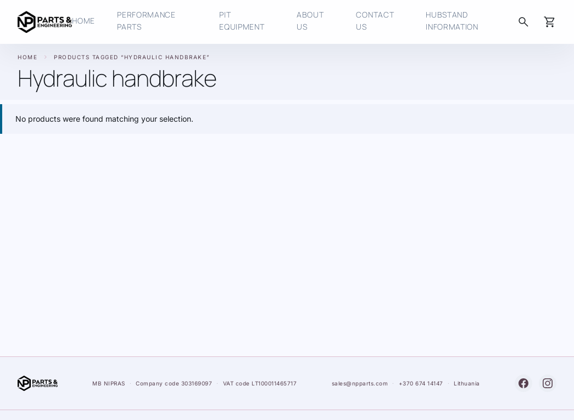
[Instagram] (547, 383)
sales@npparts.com (360, 383)
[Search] (523, 22)
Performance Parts (146, 20)
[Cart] (549, 22)
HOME (83, 20)
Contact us (375, 20)
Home (27, 57)
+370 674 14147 (421, 383)
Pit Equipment (241, 20)
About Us (310, 20)
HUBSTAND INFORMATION (452, 20)
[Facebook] (523, 383)
